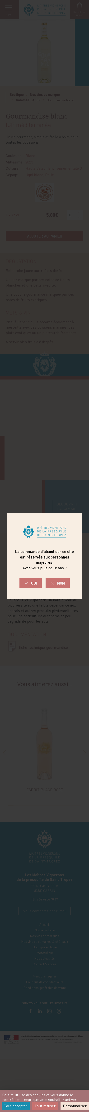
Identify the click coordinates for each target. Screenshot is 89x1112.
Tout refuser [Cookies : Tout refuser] (45, 1105)
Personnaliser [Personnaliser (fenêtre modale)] (75, 1105)
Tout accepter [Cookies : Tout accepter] (15, 1105)
